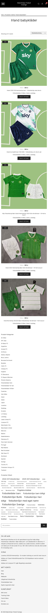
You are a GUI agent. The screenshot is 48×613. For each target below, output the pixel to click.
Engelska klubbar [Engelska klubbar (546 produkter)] (24, 490)
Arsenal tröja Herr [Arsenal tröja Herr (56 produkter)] (11, 483)
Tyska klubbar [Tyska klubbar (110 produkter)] (13, 519)
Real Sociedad (5, 450)
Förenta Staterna (6, 380)
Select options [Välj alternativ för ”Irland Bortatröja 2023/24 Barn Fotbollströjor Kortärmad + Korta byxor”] (24, 327)
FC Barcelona (5, 374)
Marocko (3, 430)
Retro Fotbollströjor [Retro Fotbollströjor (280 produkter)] (27, 516)
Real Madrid (4, 447)
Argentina (4, 346)
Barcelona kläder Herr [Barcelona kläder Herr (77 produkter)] (19, 487)
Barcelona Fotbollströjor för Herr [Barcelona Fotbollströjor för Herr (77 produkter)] (33, 485)
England (3, 371)
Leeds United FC (6, 419)
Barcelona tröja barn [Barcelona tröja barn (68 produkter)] (31, 487)
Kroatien (3, 411)
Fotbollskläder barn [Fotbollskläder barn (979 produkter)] (11, 493)
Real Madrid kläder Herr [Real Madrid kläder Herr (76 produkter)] (31, 513)
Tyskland (3, 470)
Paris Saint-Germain (6, 442)
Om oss (3, 601)
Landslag (32, 93)
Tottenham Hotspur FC (7, 467)
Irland (27, 93)
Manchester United (6, 428)
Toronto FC (4, 464)
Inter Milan (4, 394)
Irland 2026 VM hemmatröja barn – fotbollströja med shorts (24, 90)
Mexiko (3, 433)
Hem (2, 15)
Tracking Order (5, 595)
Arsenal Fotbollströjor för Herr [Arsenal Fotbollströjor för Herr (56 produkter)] (35, 481)
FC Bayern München (7, 377)
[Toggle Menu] (3, 4)
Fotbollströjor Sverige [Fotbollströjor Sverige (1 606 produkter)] (13, 504)
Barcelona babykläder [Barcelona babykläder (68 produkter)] (30, 483)
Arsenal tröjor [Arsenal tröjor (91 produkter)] (20, 483)
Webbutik (3, 576)
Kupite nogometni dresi (7, 585)
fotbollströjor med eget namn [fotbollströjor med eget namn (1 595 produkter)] (24, 500)
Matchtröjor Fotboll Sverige (24, 4)
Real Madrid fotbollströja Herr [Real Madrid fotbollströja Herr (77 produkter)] (29, 512)
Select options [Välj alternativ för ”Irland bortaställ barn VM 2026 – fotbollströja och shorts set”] (24, 158)
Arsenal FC (4, 349)
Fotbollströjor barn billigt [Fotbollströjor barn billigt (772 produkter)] (34, 493)
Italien (3, 400)
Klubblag (3, 408)
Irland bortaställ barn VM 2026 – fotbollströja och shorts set (24, 152)
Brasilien (3, 363)
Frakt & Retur (5, 598)
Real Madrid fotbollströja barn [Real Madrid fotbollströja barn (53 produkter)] (14, 512)
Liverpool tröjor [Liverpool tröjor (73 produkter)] (20, 507)
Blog (2, 573)
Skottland (4, 456)
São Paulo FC (5, 453)
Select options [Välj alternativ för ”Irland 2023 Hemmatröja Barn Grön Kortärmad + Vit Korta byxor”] (24, 274)
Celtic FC (3, 366)
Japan (3, 402)
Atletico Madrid (5, 355)
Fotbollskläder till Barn (19, 93)
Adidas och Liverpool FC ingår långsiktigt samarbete (16, 563)
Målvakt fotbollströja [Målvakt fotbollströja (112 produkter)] (25, 510)
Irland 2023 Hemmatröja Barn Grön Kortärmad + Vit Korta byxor (24, 268)
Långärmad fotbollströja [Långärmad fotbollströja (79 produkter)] (31, 507)
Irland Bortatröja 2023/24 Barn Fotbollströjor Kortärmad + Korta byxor (24, 320)
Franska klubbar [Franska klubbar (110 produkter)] (31, 505)
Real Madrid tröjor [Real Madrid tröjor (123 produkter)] (13, 516)
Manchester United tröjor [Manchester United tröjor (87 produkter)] (12, 509)
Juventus (3, 405)
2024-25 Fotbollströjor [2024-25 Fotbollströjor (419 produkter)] (11, 479)
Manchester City (5, 425)
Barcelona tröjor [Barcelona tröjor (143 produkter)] (10, 490)
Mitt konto (4, 592)
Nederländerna (5, 436)
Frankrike (3, 391)
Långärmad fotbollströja (8, 579)
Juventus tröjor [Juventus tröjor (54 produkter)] (12, 507)
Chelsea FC (4, 369)
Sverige (3, 461)
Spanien (3, 459)
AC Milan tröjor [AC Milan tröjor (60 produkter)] (11, 481)
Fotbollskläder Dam (6, 383)
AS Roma (3, 352)
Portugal (3, 445)
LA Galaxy (4, 414)
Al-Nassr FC (4, 343)
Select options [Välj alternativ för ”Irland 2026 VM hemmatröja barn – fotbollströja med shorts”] (24, 96)
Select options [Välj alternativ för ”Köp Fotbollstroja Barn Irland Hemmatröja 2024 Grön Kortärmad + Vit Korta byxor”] (24, 221)
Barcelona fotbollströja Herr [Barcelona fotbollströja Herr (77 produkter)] (17, 485)
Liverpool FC (4, 422)
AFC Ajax (3, 340)
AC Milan (3, 338)
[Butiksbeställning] (38, 33)
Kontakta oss (5, 604)
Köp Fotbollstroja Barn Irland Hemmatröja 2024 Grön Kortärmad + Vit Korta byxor (24, 214)
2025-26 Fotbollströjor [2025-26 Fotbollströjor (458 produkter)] (31, 479)
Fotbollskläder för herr (7, 385)
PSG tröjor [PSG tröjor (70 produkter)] (36, 509)
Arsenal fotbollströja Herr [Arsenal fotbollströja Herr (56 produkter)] (22, 481)
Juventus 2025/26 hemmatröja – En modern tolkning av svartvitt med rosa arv (23, 555)
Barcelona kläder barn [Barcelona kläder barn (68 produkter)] (6, 487)
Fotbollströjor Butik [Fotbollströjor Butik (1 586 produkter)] (12, 497)
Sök (44, 525)
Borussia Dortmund (6, 360)
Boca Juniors (5, 357)
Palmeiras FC (5, 439)
